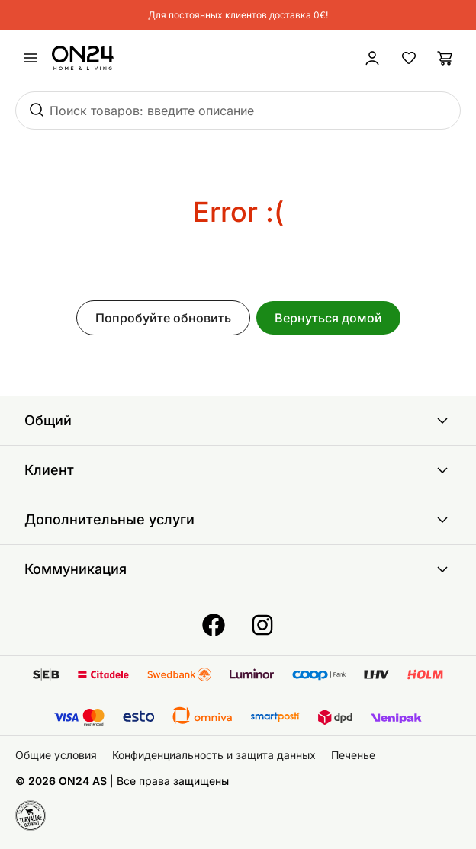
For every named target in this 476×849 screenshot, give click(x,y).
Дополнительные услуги (238, 520)
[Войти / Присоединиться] (372, 58)
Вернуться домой (328, 317)
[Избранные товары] (409, 58)
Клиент (238, 470)
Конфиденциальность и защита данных (214, 754)
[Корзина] (445, 58)
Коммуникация (238, 569)
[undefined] (30, 58)
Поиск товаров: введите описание (152, 110)
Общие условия (56, 754)
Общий (238, 421)
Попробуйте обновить (163, 317)
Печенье (353, 754)
